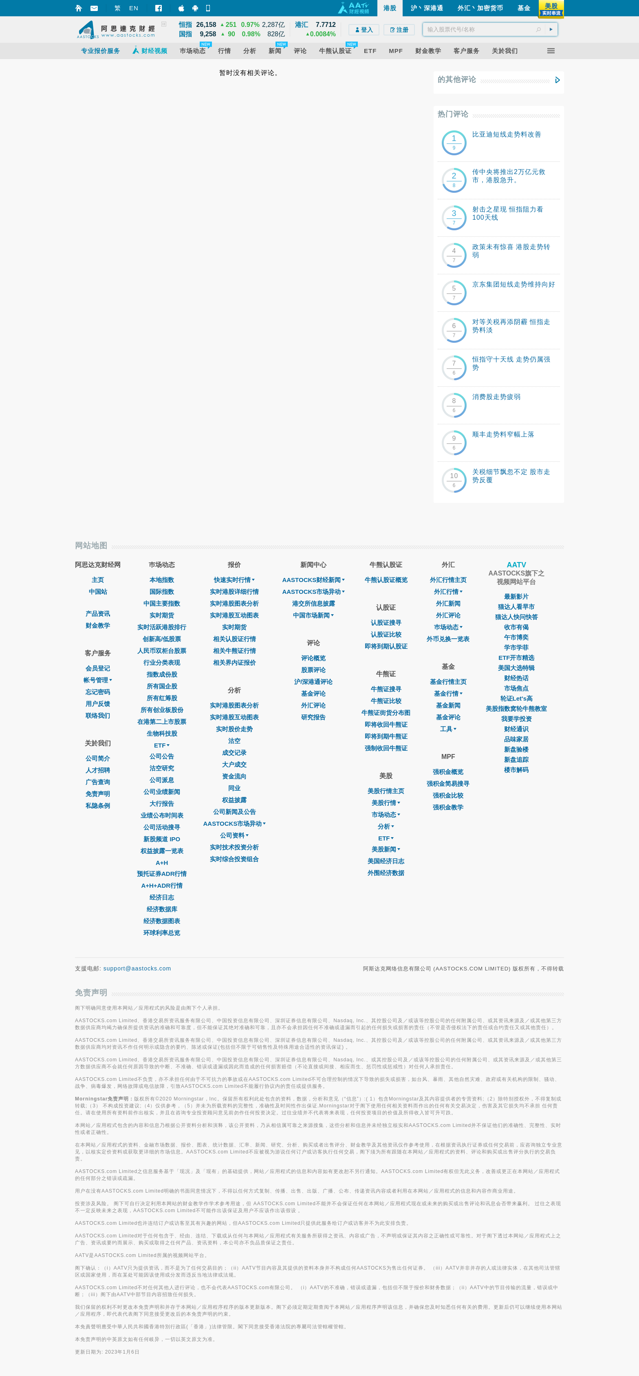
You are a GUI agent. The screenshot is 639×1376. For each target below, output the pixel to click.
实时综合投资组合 (234, 859)
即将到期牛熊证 (386, 736)
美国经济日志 (386, 861)
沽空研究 (162, 768)
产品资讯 (98, 613)
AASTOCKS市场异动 (234, 823)
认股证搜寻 (386, 622)
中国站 (98, 591)
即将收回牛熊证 (386, 724)
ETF (162, 745)
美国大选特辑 (516, 667)
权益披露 (234, 799)
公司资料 (234, 835)
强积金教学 (448, 807)
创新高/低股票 (162, 638)
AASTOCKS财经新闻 (313, 579)
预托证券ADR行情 (162, 873)
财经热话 (516, 678)
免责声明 (98, 793)
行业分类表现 (161, 662)
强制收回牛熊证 (386, 748)
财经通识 (516, 728)
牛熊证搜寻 (386, 689)
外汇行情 (448, 591)
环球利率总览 (161, 932)
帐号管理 (98, 680)
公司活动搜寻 (161, 827)
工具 (448, 728)
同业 (234, 788)
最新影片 (516, 596)
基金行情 (448, 693)
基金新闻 (448, 705)
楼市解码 (516, 769)
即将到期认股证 (386, 646)
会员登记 (98, 668)
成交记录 (234, 752)
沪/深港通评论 (313, 681)
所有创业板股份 (162, 709)
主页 (98, 579)
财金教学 (98, 625)
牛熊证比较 (386, 700)
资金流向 (234, 776)
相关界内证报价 (234, 662)
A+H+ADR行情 (162, 885)
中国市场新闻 (313, 615)
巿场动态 (448, 627)
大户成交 (234, 764)
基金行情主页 (448, 681)
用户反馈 (98, 703)
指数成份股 (162, 674)
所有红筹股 (162, 698)
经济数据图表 (161, 920)
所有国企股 (162, 686)
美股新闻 (386, 849)
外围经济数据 (386, 872)
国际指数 (162, 591)
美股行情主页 (386, 790)
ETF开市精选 (516, 657)
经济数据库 (162, 909)
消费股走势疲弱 (496, 396)
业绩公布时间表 (162, 815)
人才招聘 (98, 770)
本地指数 (162, 579)
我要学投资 (516, 718)
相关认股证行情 (234, 638)
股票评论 (313, 669)
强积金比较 (448, 795)
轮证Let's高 (516, 698)
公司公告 (162, 756)
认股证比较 (386, 634)
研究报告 (313, 717)
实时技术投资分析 (234, 847)
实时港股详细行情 (234, 591)
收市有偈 (516, 627)
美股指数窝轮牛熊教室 (516, 708)
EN (134, 7)
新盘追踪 (516, 759)
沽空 (234, 740)
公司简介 (98, 758)
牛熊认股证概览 (386, 579)
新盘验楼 (516, 749)
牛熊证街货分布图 (385, 712)
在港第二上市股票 (161, 721)
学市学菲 (516, 647)
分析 (386, 826)
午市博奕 (516, 637)
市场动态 (386, 814)
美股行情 (386, 802)
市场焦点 (516, 688)
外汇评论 (313, 705)
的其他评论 (457, 79)
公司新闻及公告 (234, 811)
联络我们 (98, 715)
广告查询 (98, 781)
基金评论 (313, 693)
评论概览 (313, 658)
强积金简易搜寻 (448, 783)
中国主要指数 (161, 603)
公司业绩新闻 (161, 791)
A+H (162, 862)
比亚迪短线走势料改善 (507, 134)
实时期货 (162, 615)
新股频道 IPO (161, 839)
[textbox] (490, 29)
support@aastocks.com (138, 968)
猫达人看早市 (516, 606)
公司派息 (162, 779)
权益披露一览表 (162, 850)
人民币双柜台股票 (161, 650)
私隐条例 (98, 805)
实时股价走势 (234, 728)
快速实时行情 (234, 579)
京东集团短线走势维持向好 (513, 284)
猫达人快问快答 (516, 616)
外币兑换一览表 (448, 638)
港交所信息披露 (313, 603)
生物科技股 (162, 733)
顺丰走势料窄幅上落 (503, 434)
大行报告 (162, 803)
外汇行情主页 (448, 579)
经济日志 (162, 897)
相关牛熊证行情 (234, 650)
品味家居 (516, 739)
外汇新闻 (448, 603)
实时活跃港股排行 (161, 627)
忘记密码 (98, 691)
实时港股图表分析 (234, 603)
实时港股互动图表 (234, 615)
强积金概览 (448, 771)
